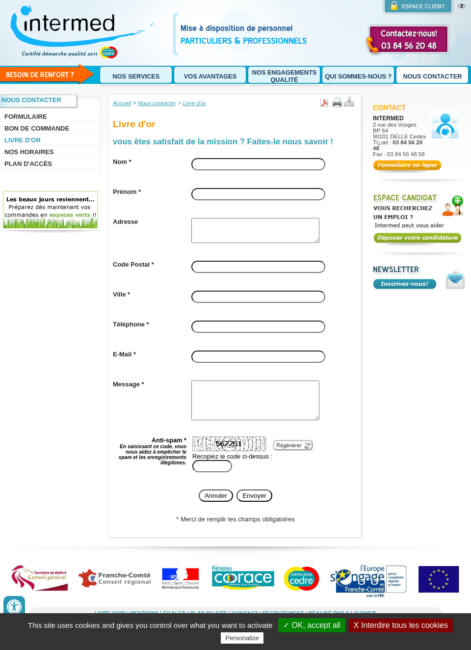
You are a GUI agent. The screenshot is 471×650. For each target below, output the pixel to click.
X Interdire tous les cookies (401, 625)
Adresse (125, 221)
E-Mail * (124, 358)
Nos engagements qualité (284, 76)
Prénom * (127, 191)
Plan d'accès (28, 163)
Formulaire (25, 116)
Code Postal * (133, 268)
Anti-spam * (152, 462)
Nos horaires (28, 152)
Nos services (136, 76)
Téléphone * (131, 328)
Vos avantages (210, 76)
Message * (128, 388)
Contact (389, 107)
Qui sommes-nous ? (358, 76)
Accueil (122, 103)
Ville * (121, 298)
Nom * (122, 161)
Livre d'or (22, 140)
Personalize (242, 638)
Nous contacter (432, 76)
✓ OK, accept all (311, 625)
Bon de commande (36, 128)
